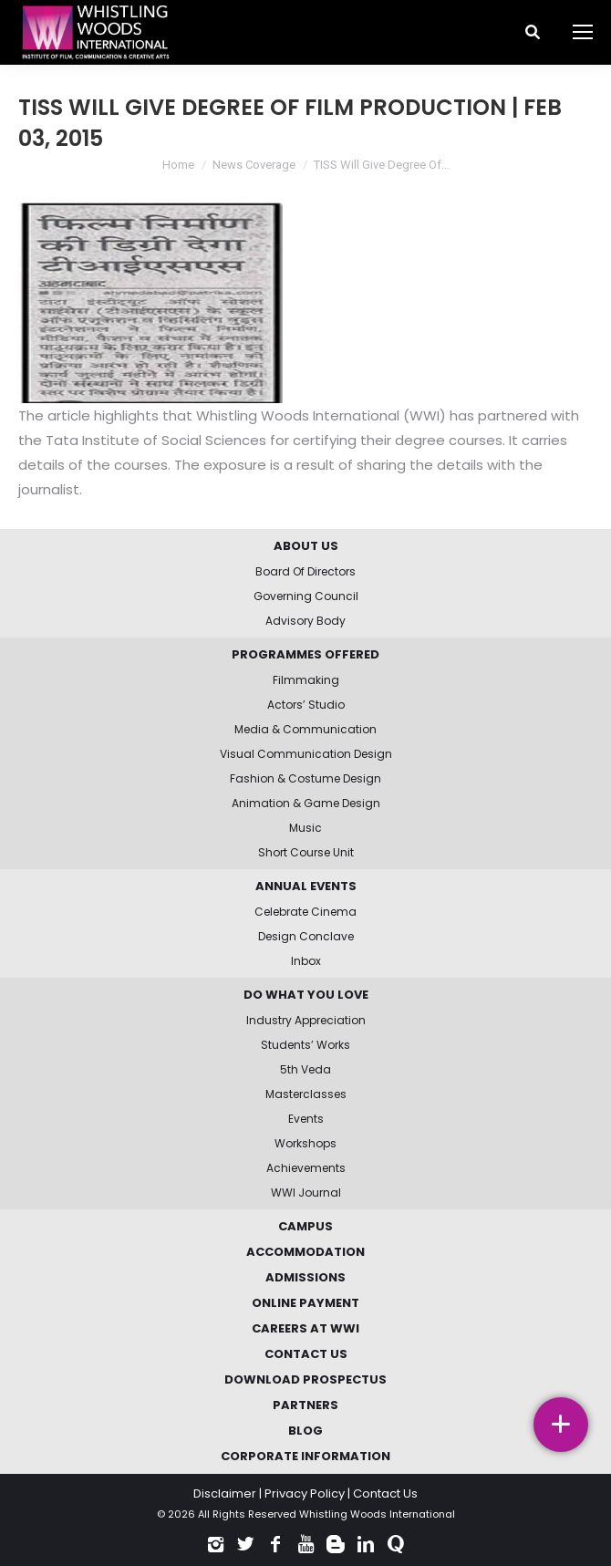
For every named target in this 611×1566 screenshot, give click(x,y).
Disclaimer (224, 1493)
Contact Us (385, 1493)
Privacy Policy (304, 1493)
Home (178, 164)
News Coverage (253, 164)
